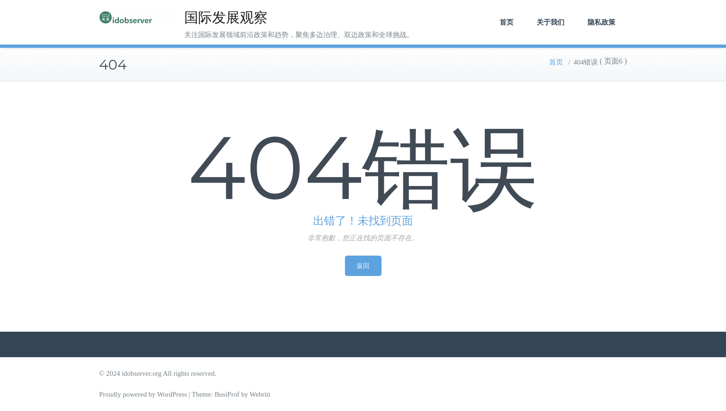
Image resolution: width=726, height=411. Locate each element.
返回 (363, 266)
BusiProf (227, 394)
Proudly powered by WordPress (143, 394)
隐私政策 (601, 22)
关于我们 (550, 22)
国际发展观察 (226, 17)
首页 (506, 22)
